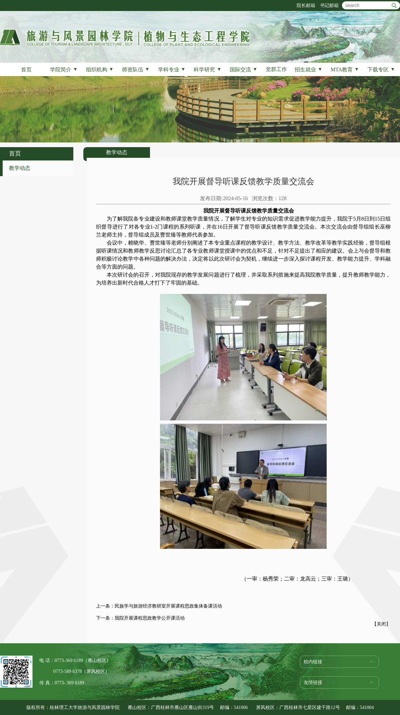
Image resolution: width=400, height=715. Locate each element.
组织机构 (100, 69)
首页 (26, 69)
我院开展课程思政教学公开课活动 (150, 618)
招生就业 (308, 69)
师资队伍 (136, 69)
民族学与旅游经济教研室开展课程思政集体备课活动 (168, 606)
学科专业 (172, 69)
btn (394, 5)
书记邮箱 (329, 5)
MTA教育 (345, 69)
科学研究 (207, 69)
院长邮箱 (306, 5)
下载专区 (381, 69)
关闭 (381, 624)
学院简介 (64, 69)
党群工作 (276, 69)
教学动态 (19, 168)
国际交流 (243, 69)
